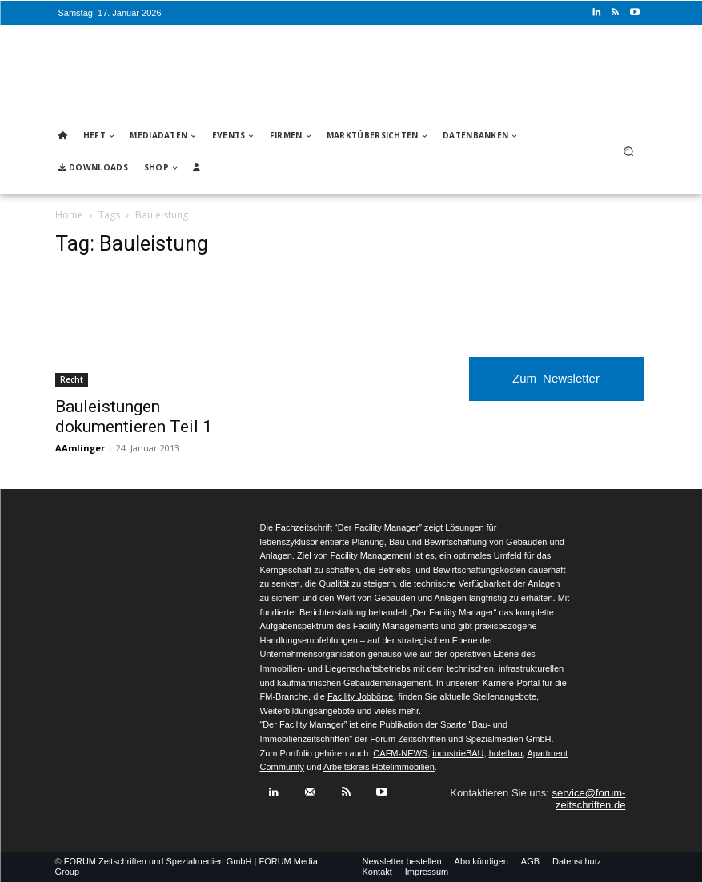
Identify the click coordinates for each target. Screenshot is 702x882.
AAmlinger (80, 448)
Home (69, 215)
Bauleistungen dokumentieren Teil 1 (133, 416)
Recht (71, 379)
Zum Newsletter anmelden (556, 386)
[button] (628, 151)
